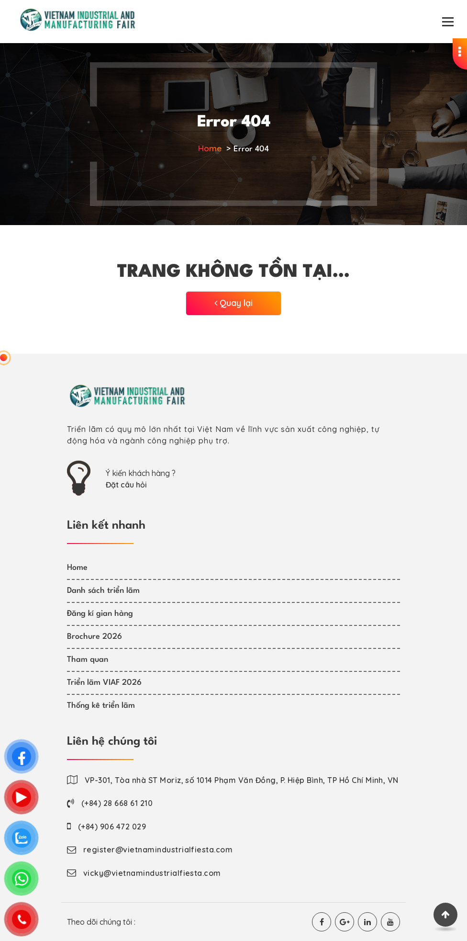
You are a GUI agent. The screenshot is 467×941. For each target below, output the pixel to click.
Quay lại (233, 302)
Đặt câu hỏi (126, 484)
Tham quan (87, 660)
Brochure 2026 (94, 637)
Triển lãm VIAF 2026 (104, 683)
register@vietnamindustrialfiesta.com (158, 849)
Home (210, 148)
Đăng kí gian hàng (100, 614)
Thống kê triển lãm (101, 706)
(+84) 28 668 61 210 (117, 803)
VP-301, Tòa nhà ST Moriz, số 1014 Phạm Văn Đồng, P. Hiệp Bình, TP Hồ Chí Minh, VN (242, 780)
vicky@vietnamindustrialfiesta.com (152, 873)
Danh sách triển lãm (103, 591)
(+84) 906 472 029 (112, 826)
